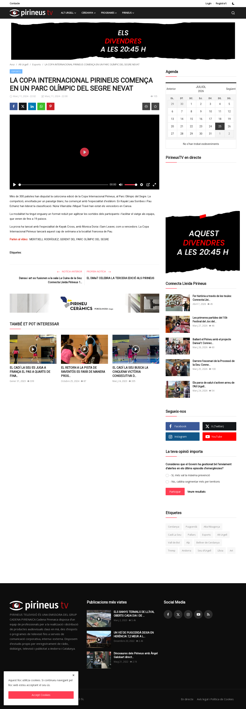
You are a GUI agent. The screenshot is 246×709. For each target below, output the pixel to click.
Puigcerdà (191, 526)
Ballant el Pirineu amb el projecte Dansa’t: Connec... (212, 341)
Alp (188, 542)
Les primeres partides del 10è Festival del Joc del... (210, 319)
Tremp (171, 550)
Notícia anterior (69, 271)
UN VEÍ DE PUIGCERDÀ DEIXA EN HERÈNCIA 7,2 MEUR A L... (134, 634)
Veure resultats (196, 491)
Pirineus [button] (128, 13)
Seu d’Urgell (204, 550)
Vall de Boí (174, 542)
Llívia (220, 550)
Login (208, 3)
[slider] (63, 184)
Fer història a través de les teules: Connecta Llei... (212, 298)
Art (231, 550)
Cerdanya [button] (89, 13)
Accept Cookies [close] (41, 695)
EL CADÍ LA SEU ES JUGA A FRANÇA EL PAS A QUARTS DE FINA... (30, 372)
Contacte (15, 3)
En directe (185, 699)
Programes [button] (109, 13)
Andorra (186, 550)
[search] (233, 13)
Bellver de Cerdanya (208, 542)
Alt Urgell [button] (68, 13)
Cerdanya (173, 526)
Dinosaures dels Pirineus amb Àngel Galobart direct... (136, 655)
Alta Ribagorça (212, 526)
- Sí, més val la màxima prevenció (190, 475)
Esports (36, 64)
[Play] (15, 185)
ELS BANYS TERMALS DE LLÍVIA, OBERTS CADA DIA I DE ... (134, 613)
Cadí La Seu (174, 534)
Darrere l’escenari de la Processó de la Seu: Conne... (214, 363)
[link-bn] (123, 41)
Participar (175, 491)
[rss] (208, 614)
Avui (12, 64)
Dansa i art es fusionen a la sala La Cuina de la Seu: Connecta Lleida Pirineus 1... (50, 280)
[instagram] (188, 614)
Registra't (221, 3)
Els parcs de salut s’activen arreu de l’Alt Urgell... (213, 384)
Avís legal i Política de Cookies (215, 699)
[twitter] (178, 614)
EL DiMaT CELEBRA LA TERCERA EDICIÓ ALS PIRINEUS (120, 278)
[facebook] (168, 614)
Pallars (192, 534)
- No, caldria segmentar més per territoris (195, 481)
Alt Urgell (23, 64)
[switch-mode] (233, 3)
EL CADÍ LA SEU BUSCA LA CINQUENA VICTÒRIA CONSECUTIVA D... (130, 372)
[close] (73, 675)
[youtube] (198, 614)
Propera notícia (99, 271)
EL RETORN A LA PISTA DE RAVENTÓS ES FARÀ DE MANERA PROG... (83, 372)
